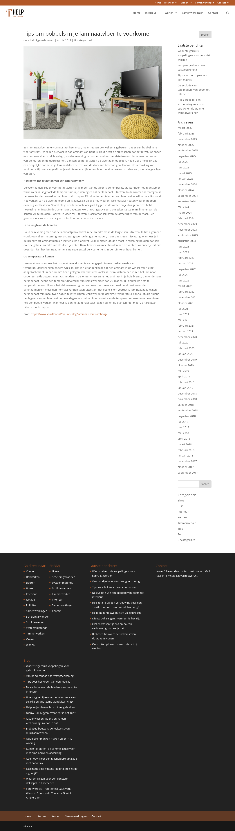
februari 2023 (186, 257)
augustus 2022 (187, 269)
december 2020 (187, 337)
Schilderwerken (35, 622)
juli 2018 (183, 421)
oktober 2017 (186, 467)
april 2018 (184, 438)
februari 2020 (186, 348)
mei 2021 (183, 320)
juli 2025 (183, 161)
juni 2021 (183, 314)
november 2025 (187, 139)
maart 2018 (185, 444)
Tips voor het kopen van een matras (48, 681)
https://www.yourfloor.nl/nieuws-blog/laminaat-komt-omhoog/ (69, 314)
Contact (221, 3)
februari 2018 (186, 450)
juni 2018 (183, 427)
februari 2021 (186, 325)
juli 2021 (183, 308)
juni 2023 (183, 246)
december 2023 (187, 224)
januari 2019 (185, 388)
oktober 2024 (186, 190)
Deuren (30, 582)
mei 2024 (183, 207)
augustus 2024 (187, 201)
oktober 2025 (186, 145)
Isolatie (30, 599)
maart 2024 (185, 212)
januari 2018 (185, 455)
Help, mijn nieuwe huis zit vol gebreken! (50, 707)
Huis (180, 506)
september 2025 (188, 150)
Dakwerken (33, 577)
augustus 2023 (187, 241)
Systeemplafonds (36, 628)
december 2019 (187, 359)
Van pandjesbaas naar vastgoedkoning (50, 676)
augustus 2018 (187, 416)
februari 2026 (186, 133)
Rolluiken (31, 605)
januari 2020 (185, 354)
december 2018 (187, 393)
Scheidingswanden (37, 616)
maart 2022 (185, 286)
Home (158, 3)
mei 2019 (183, 370)
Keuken (182, 517)
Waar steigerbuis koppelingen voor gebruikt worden (194, 55)
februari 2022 (186, 291)
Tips (180, 528)
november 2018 (187, 399)
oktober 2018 (186, 404)
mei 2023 (183, 252)
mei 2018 (183, 433)
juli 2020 (183, 342)
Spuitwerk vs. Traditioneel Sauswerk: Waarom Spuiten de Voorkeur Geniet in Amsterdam (50, 793)
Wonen (184, 3)
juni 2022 (183, 280)
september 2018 (188, 410)
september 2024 (188, 195)
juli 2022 (183, 275)
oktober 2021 (186, 303)
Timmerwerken (187, 523)
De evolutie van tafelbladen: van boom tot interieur (193, 90)
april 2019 (184, 376)
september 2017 (188, 472)
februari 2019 (186, 382)
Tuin (180, 534)
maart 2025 (185, 173)
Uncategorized (83, 40)
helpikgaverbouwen (42, 40)
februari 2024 (186, 218)
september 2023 (188, 235)
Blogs (181, 500)
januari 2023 (185, 263)
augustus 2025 (187, 156)
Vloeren (30, 639)
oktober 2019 (186, 365)
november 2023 (187, 229)
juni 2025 (183, 167)
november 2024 (187, 184)
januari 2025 (185, 178)
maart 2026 (185, 128)
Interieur (169, 3)
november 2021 (187, 297)
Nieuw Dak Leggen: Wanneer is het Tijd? (50, 713)
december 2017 (187, 461)
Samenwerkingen (204, 3)
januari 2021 (185, 331)
